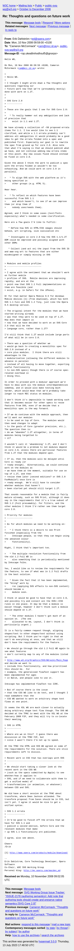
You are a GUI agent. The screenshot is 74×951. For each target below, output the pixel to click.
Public (38, 5)
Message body (32, 22)
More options (62, 22)
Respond (48, 22)
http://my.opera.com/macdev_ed (42, 870)
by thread (62, 928)
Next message (37, 26)
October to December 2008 (35, 9)
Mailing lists (25, 5)
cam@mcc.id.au (47, 46)
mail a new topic (61, 924)
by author (24, 931)
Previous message (58, 26)
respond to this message (35, 924)
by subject (11, 931)
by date (50, 928)
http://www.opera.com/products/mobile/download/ (39, 852)
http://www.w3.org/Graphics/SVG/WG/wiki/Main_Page (37, 660)
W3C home (9, 5)
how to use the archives (26, 935)
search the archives (53, 935)
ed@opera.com (41, 38)
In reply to (11, 30)
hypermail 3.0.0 (47, 941)
